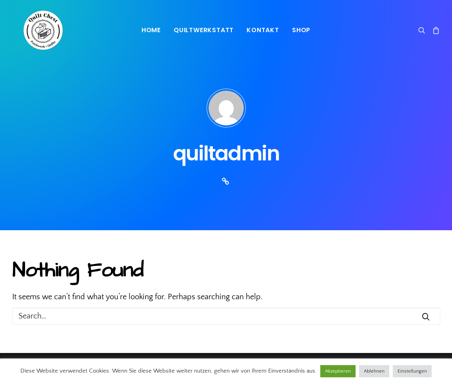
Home (151, 30)
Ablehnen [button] (374, 371)
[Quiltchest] (31, 30)
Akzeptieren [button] (338, 371)
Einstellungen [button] (412, 371)
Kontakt (263, 30)
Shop (301, 30)
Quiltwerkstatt (204, 30)
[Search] (423, 30)
